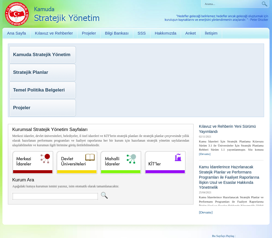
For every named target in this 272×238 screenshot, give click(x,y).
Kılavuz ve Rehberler (54, 33)
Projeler (89, 33)
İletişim (211, 33)
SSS (142, 33)
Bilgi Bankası (117, 33)
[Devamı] (204, 153)
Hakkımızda (165, 33)
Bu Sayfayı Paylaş (223, 235)
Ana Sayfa (16, 33)
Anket (190, 33)
